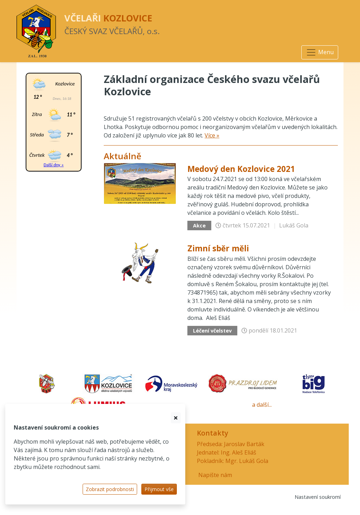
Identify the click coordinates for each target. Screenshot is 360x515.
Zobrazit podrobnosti (110, 489)
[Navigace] (319, 52)
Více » (212, 135)
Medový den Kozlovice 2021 (241, 168)
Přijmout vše (159, 489)
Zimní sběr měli (218, 248)
